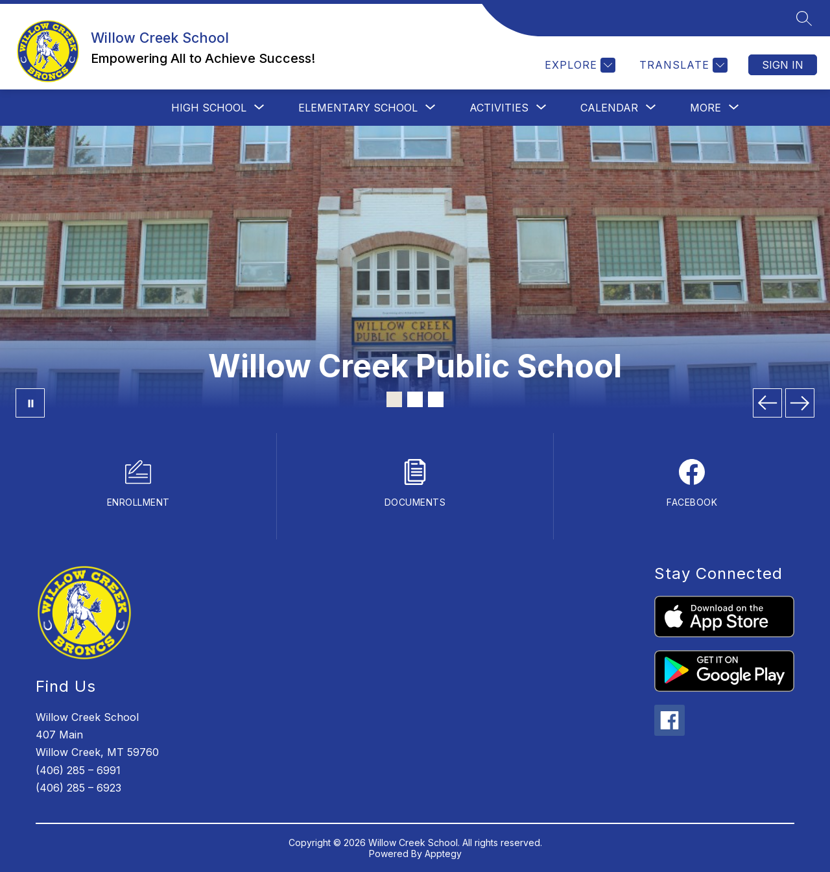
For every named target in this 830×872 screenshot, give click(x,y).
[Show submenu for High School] (208, 107)
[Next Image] (799, 403)
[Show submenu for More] (705, 107)
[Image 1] (394, 399)
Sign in (782, 64)
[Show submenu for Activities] (498, 107)
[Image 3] (436, 399)
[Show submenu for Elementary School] (358, 107)
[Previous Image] (767, 403)
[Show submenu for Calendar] (609, 107)
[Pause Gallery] (30, 403)
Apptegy (443, 853)
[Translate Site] (682, 65)
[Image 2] (415, 399)
